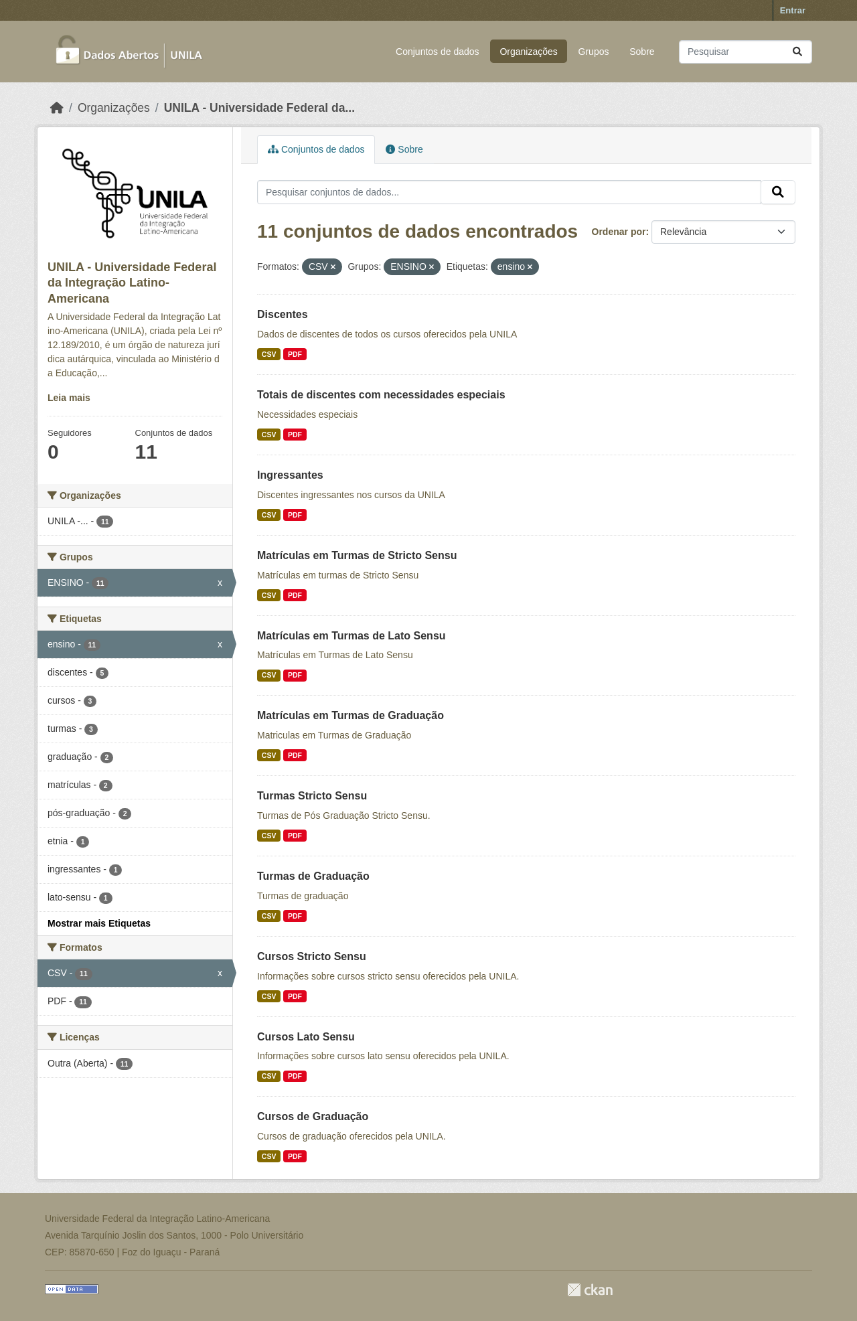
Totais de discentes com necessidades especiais (381, 394)
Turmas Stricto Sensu (312, 795)
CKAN (590, 1290)
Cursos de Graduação (312, 1116)
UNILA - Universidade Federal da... (259, 107)
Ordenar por (619, 231)
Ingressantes (290, 475)
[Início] (57, 107)
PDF (295, 354)
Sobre (641, 51)
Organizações (528, 51)
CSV (269, 354)
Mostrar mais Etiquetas (99, 923)
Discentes (282, 314)
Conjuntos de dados (437, 51)
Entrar (792, 10)
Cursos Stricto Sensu (311, 956)
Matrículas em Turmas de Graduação (350, 715)
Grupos (593, 51)
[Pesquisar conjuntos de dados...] (745, 52)
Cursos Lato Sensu (306, 1036)
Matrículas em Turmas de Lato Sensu (351, 635)
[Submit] (797, 52)
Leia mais (69, 397)
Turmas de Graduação (313, 876)
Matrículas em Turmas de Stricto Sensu (357, 555)
